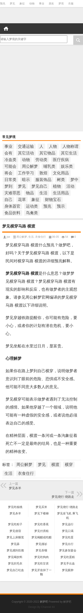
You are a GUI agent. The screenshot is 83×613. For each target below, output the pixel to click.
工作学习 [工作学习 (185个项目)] (26, 173)
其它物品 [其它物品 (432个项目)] (47, 153)
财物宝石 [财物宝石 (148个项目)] (53, 199)
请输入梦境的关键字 (33, 39)
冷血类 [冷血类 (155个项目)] (10, 160)
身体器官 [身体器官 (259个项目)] (12, 206)
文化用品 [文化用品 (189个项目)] (61, 173)
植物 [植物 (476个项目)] (57, 186)
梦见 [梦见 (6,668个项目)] (22, 186)
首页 (6, 28)
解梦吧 (67, 601)
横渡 (55, 464)
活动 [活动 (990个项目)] (70, 186)
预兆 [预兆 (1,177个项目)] (47, 206)
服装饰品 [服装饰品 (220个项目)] (43, 179)
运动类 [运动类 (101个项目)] (32, 206)
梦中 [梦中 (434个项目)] (74, 179)
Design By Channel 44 (41, 607)
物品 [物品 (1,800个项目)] (30, 193)
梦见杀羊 (15, 488)
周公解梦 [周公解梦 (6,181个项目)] (30, 166)
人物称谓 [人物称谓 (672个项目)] (70, 146)
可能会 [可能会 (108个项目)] (10, 166)
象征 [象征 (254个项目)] (35, 199)
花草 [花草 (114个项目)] (22, 199)
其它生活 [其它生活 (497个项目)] (69, 153)
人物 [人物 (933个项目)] (53, 146)
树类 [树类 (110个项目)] (61, 179)
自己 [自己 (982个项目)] (8, 199)
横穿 (69, 464)
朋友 (51, 3)
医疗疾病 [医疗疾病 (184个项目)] (61, 160)
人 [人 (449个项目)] (41, 146)
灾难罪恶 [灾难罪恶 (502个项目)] (12, 193)
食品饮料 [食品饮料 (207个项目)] (12, 213)
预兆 (2, 3)
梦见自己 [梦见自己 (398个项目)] (39, 186)
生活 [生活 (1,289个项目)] (43, 193)
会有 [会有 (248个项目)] (8, 153)
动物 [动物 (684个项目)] (26, 160)
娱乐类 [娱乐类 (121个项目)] (67, 166)
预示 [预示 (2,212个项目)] (61, 206)
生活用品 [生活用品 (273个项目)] (61, 193)
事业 (41, 3)
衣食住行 (40, 236)
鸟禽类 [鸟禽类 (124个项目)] (32, 213)
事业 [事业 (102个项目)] (8, 146)
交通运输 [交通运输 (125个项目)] (26, 146)
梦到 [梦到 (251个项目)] (8, 186)
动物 (32, 3)
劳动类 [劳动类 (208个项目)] (41, 160)
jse (8, 236)
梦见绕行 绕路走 (63, 496)
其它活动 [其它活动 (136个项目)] (26, 153)
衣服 (70, 3)
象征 (22, 3)
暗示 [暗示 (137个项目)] (26, 179)
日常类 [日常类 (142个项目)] (10, 179)
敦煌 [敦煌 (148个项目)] (43, 173)
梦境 (61, 3)
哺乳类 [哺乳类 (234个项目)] (49, 166)
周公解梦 (21, 236)
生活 (31, 236)
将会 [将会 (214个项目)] (8, 173)
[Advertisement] (41, 88)
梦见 (12, 3)
